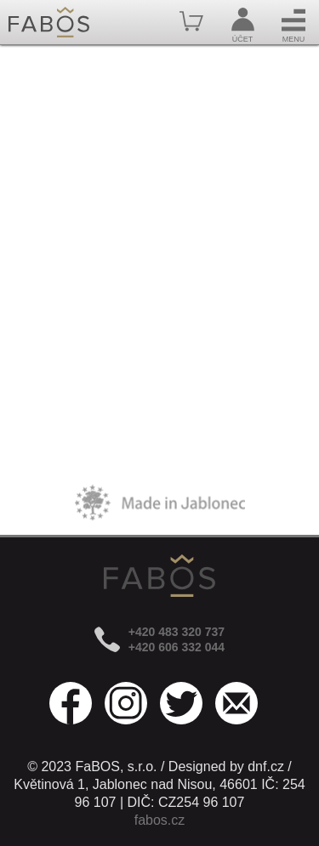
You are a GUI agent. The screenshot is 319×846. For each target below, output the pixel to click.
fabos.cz (159, 820)
